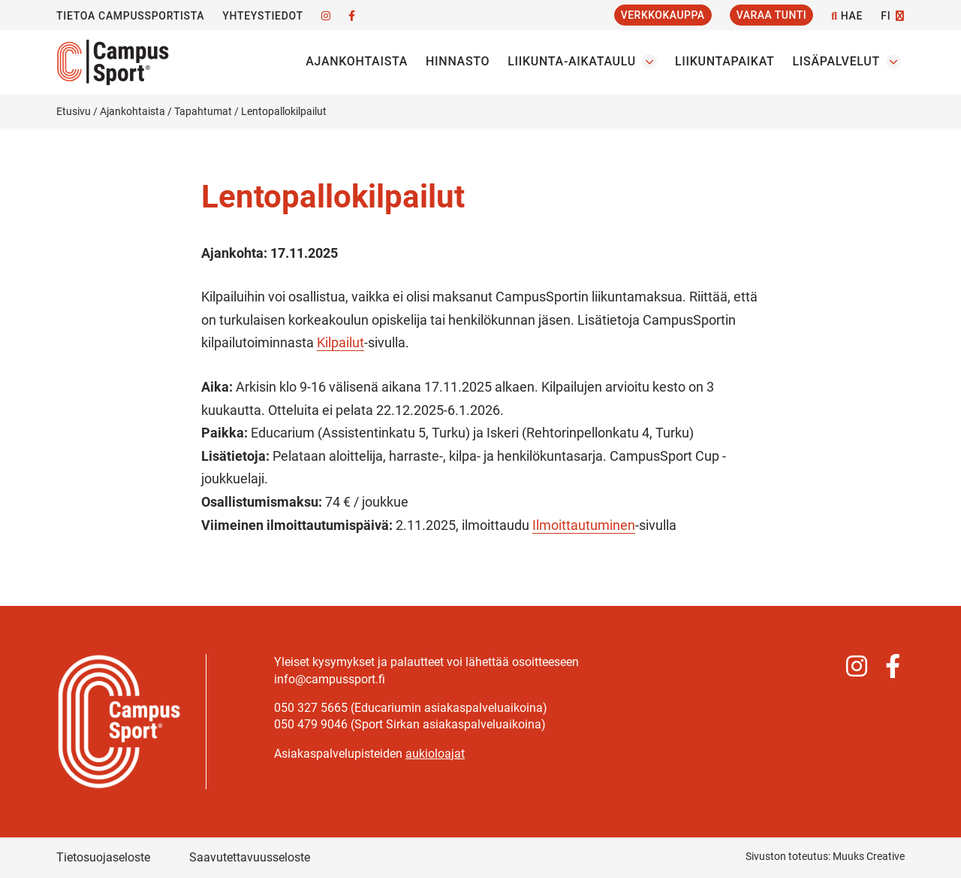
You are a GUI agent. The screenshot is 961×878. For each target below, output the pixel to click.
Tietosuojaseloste (103, 857)
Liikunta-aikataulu (572, 61)
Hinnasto (458, 61)
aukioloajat (435, 753)
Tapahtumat (203, 111)
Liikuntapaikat (724, 61)
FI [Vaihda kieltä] (885, 16)
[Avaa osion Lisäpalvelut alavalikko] (893, 61)
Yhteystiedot (262, 16)
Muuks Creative (869, 856)
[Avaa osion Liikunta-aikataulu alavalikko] (649, 61)
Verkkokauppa (663, 15)
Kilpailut (340, 342)
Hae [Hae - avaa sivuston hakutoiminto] (847, 16)
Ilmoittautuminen (583, 525)
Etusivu (73, 111)
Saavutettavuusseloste (249, 857)
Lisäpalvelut (836, 61)
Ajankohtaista (357, 61)
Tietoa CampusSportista (130, 16)
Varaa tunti (772, 15)
